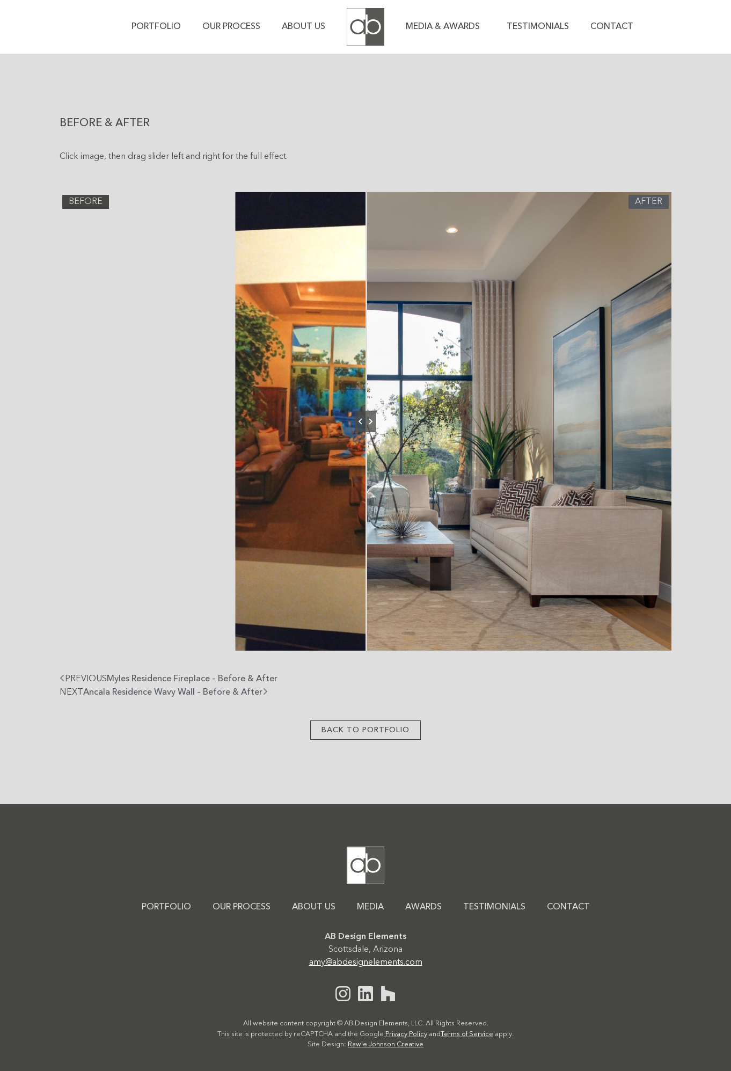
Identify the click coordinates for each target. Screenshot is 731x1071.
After (648, 202)
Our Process (231, 27)
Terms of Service (467, 1034)
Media (370, 907)
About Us (303, 27)
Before (86, 202)
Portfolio (156, 27)
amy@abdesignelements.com (365, 962)
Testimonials (538, 27)
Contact (611, 27)
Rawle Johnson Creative (385, 1044)
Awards (423, 907)
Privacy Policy (405, 1034)
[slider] (365, 421)
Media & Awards (445, 26)
